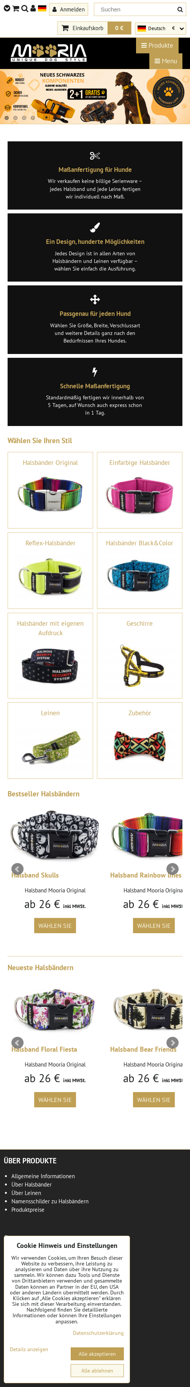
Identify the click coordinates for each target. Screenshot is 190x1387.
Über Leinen (26, 1192)
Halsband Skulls (35, 875)
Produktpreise (27, 1209)
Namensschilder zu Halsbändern (50, 1201)
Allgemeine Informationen (43, 1176)
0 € (119, 28)
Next (172, 869)
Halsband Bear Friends (143, 1049)
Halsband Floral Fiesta (44, 1049)
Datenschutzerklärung (98, 1332)
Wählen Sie (55, 925)
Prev (17, 869)
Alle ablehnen (97, 1370)
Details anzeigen (29, 1349)
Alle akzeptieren (97, 1353)
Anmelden (68, 9)
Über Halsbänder (31, 1184)
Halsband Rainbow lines (146, 875)
